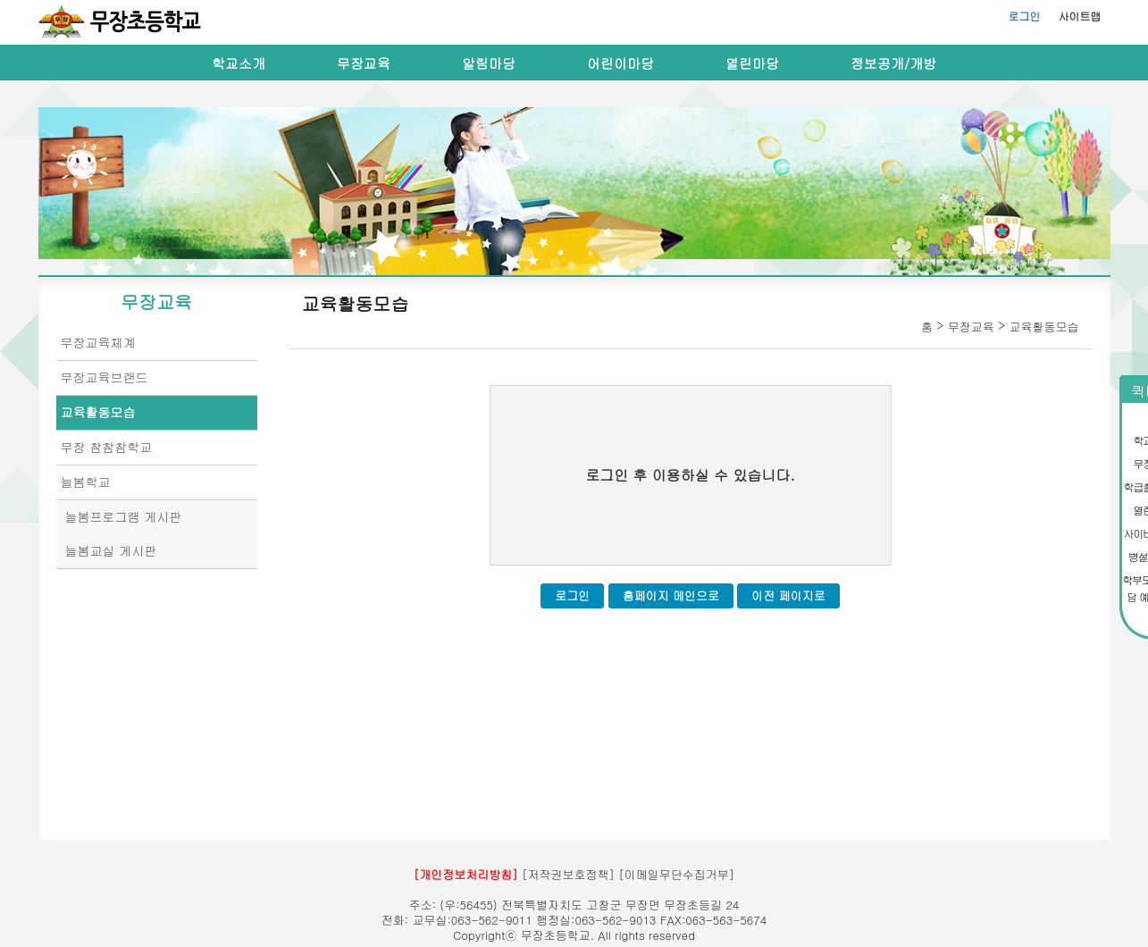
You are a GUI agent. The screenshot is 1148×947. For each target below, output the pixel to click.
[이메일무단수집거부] (676, 874)
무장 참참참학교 (107, 447)
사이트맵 (1080, 15)
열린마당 (752, 63)
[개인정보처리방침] (466, 874)
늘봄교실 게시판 (111, 550)
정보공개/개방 (893, 63)
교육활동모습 (98, 412)
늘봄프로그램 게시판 (123, 516)
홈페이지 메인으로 (671, 595)
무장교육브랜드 (104, 377)
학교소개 (238, 63)
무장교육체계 (98, 342)
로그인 (1025, 15)
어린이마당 (620, 63)
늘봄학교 (86, 481)
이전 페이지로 (788, 595)
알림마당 (488, 63)
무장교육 (363, 63)
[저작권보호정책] (568, 874)
